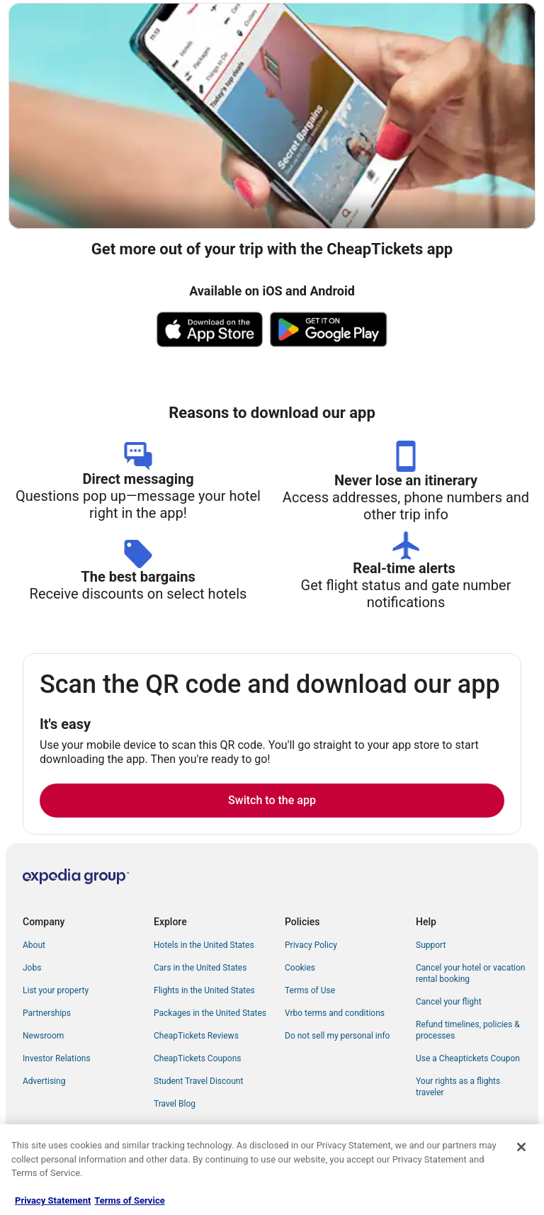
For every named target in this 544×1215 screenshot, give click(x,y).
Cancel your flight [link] (449, 1002)
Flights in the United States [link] (204, 990)
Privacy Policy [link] (311, 945)
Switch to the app (272, 800)
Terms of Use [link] (310, 990)
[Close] (521, 1147)
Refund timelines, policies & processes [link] (468, 1030)
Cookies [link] (300, 968)
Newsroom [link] (43, 1036)
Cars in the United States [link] (200, 968)
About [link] (34, 945)
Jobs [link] (32, 968)
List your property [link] (56, 990)
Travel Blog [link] (175, 1104)
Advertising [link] (44, 1081)
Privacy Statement (53, 1200)
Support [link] (431, 945)
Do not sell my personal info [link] (337, 1036)
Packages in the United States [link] (210, 1013)
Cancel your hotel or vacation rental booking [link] (471, 973)
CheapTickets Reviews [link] (196, 1036)
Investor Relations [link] (57, 1058)
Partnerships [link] (47, 1013)
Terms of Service (129, 1200)
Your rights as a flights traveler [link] (458, 1086)
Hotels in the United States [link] (204, 945)
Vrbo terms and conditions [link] (335, 1013)
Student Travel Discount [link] (198, 1081)
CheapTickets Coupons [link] (198, 1058)
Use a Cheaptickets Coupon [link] (468, 1058)
